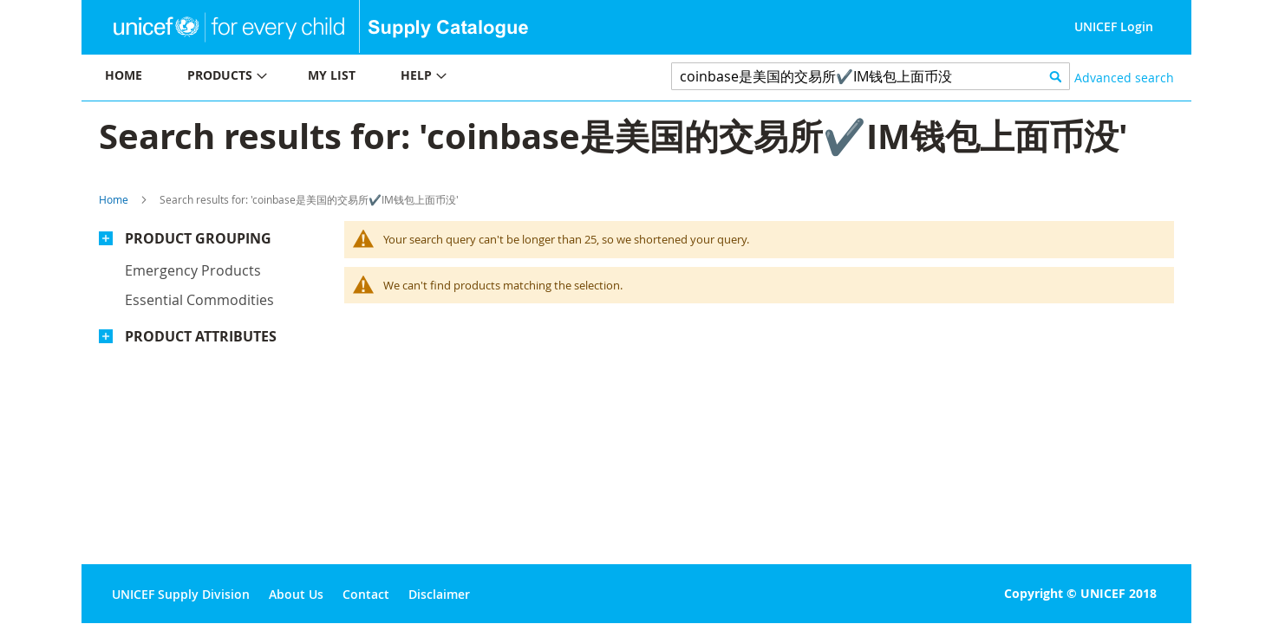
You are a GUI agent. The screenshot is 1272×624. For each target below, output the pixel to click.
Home (113, 199)
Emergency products (193, 270)
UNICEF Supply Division (181, 594)
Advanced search (1124, 77)
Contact (365, 594)
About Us (296, 594)
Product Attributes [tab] (201, 336)
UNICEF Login (1113, 26)
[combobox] (871, 76)
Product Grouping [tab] (198, 238)
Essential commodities (199, 299)
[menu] (359, 78)
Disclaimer (439, 594)
